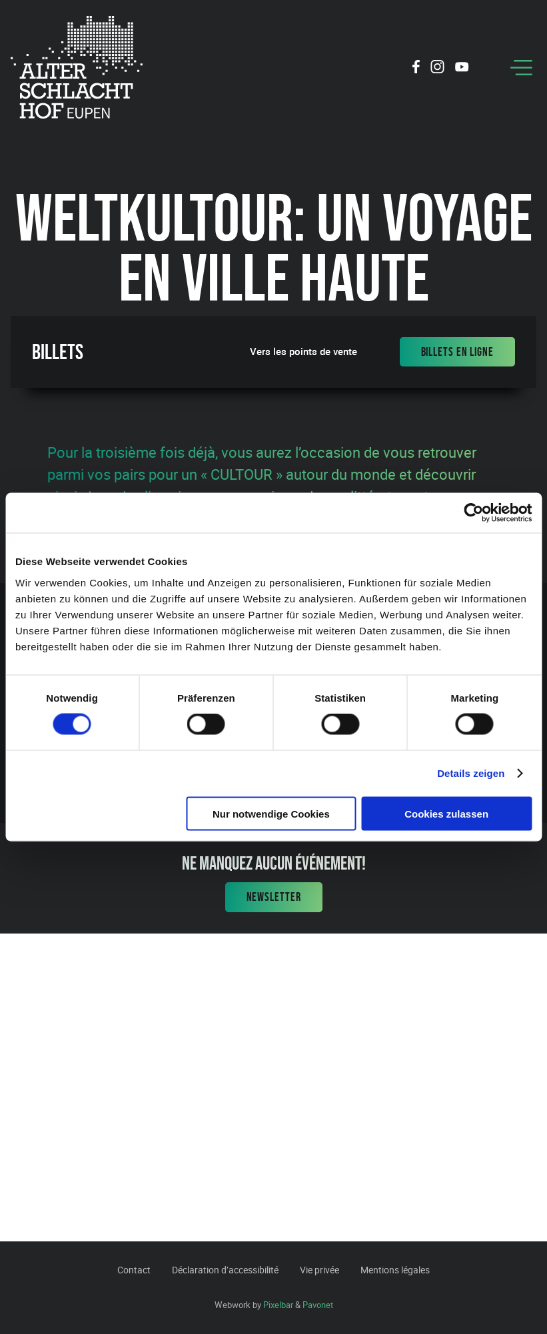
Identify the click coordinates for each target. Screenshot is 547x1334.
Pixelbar (278, 1305)
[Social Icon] (416, 69)
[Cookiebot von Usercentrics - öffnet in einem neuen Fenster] (473, 513)
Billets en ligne (457, 351)
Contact (134, 1269)
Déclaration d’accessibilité (225, 1269)
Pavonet (317, 1305)
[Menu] (521, 67)
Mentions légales (395, 1269)
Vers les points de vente (303, 351)
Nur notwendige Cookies (271, 813)
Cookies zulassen (446, 813)
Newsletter (274, 897)
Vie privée (319, 1269)
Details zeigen (470, 773)
